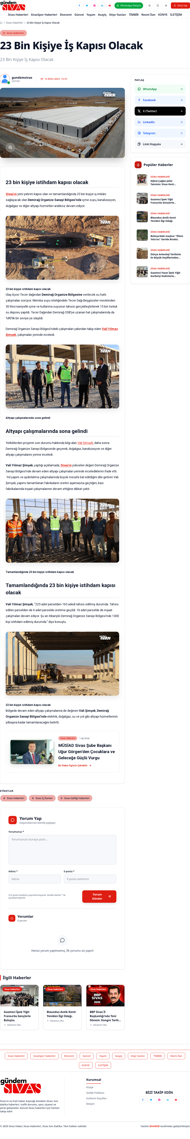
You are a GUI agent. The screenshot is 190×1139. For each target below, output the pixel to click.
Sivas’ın (11, 194)
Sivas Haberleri (14, 22)
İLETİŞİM (176, 15)
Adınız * (13, 871)
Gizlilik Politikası (95, 1092)
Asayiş (102, 15)
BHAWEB (154, 1126)
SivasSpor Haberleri (44, 15)
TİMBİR (134, 15)
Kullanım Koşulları (96, 1098)
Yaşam (91, 15)
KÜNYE (163, 15)
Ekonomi (66, 15)
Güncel (79, 15)
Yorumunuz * (16, 831)
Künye (89, 1087)
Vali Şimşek (85, 443)
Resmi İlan (148, 15)
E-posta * (69, 871)
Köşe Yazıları (117, 15)
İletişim (90, 1103)
